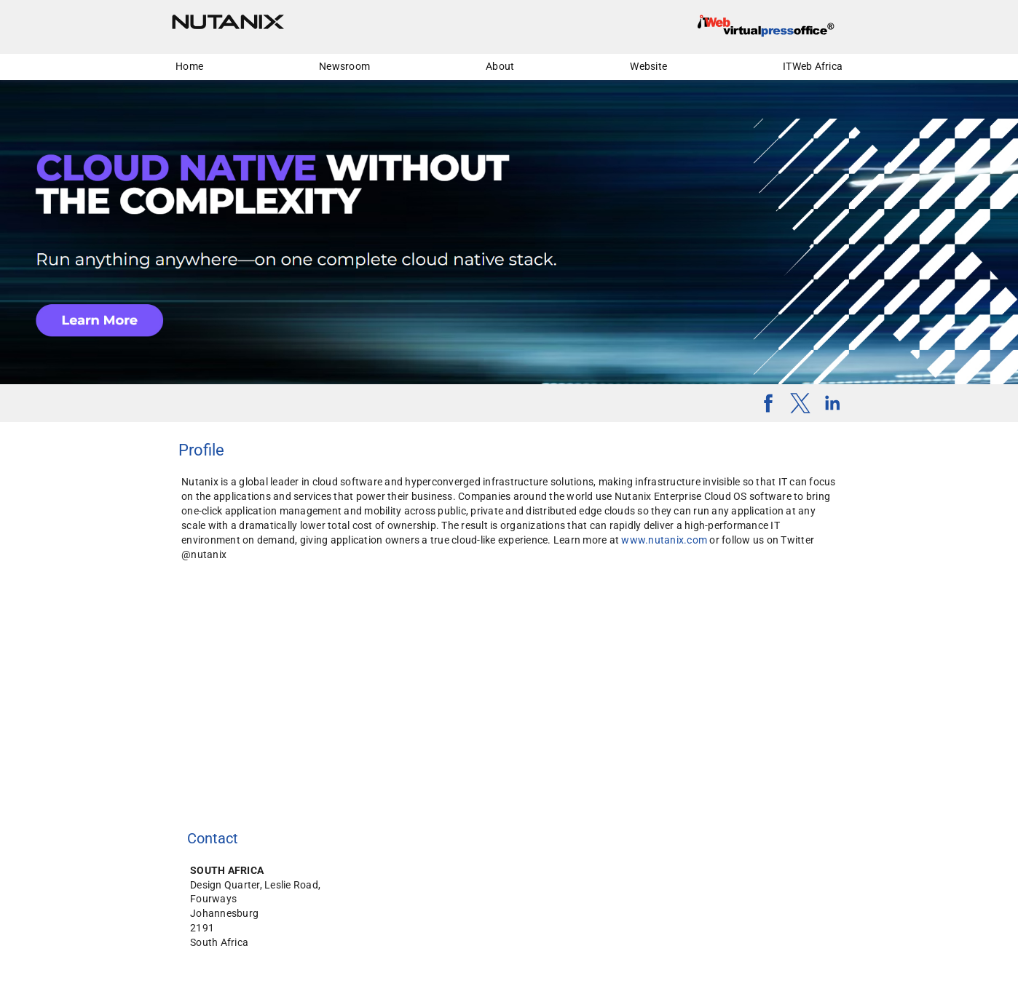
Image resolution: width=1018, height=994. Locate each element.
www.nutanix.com (664, 540)
